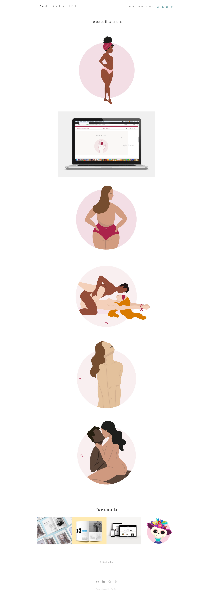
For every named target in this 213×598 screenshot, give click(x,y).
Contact (150, 7)
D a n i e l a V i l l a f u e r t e (58, 6)
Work (140, 7)
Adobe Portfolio (111, 589)
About (131, 7)
